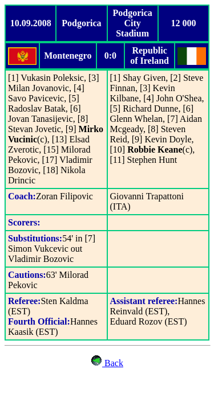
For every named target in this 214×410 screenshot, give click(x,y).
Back (112, 363)
